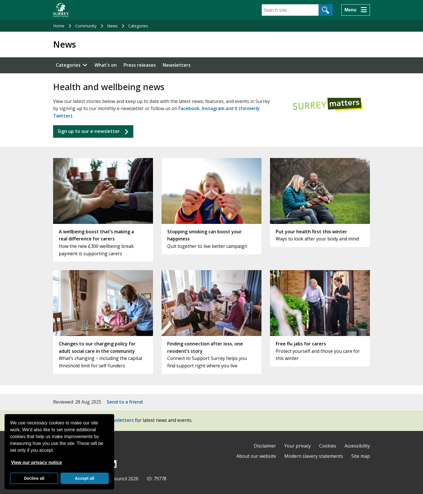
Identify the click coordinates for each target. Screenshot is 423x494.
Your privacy (297, 446)
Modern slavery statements (313, 456)
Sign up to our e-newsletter (89, 131)
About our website (256, 456)
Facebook (189, 108)
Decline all (34, 478)
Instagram (213, 108)
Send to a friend (125, 402)
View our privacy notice (36, 462)
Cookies (327, 446)
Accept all (84, 478)
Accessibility (357, 446)
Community (85, 26)
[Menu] (355, 10)
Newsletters (177, 65)
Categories (138, 26)
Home (59, 26)
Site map (360, 456)
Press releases (140, 65)
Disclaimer (265, 446)
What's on (105, 65)
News (112, 26)
